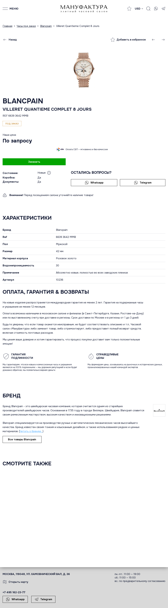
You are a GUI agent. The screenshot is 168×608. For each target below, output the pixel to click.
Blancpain (23, 101)
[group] (84, 70)
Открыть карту (15, 582)
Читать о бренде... (31, 431)
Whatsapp (94, 183)
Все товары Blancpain (22, 439)
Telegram (142, 183)
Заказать (34, 162)
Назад (10, 40)
